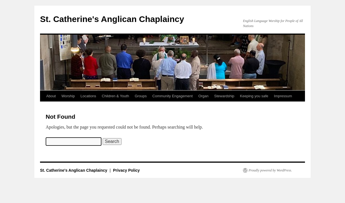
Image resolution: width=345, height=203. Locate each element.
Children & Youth (115, 96)
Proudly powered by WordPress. (270, 170)
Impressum (283, 96)
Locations (88, 96)
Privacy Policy (126, 170)
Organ (203, 96)
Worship (68, 96)
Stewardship (224, 96)
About (51, 96)
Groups (141, 96)
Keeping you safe (254, 96)
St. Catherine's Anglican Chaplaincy (112, 19)
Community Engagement (172, 96)
